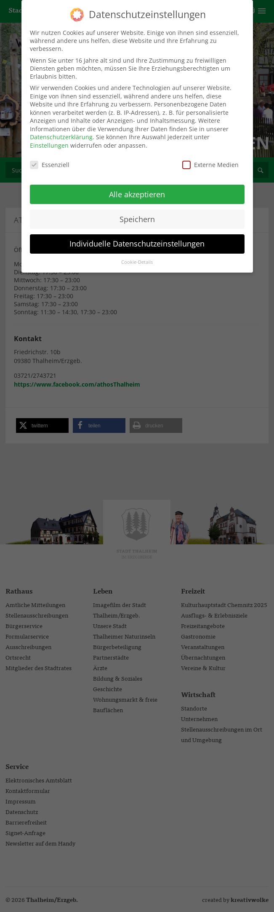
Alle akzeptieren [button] (137, 191)
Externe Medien (210, 161)
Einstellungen (49, 142)
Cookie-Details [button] (137, 259)
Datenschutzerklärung (61, 134)
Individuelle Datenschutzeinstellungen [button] (137, 240)
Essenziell (49, 161)
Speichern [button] (137, 215)
